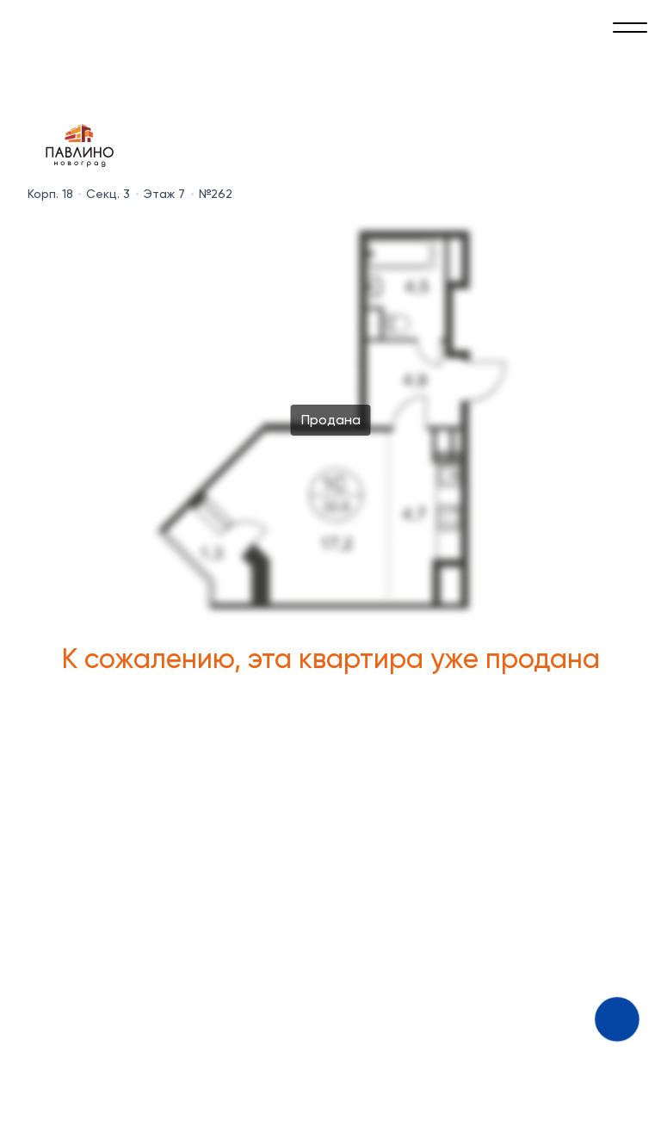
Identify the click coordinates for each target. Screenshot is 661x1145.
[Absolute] (34, 24)
